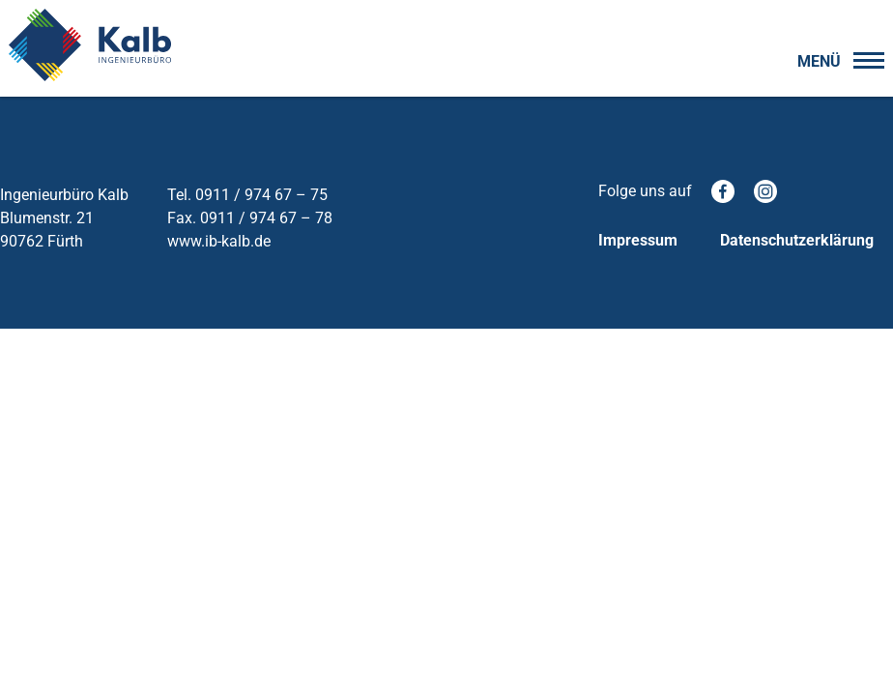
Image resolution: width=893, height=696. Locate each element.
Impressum (637, 240)
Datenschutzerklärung (797, 240)
